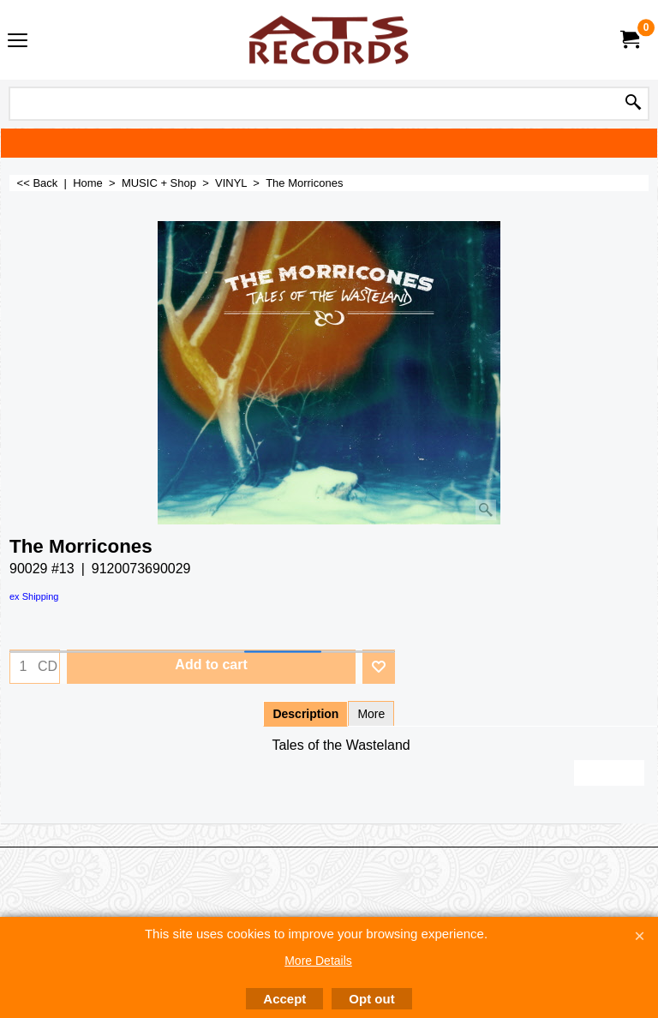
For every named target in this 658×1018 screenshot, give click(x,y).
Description (305, 714)
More (371, 714)
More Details (318, 960)
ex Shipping (34, 596)
